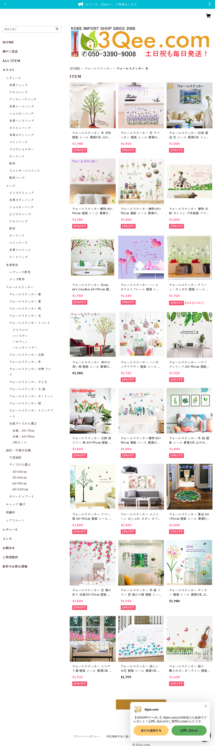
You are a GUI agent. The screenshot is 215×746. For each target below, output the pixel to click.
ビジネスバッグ (20, 214)
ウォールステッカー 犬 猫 (27, 389)
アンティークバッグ (23, 99)
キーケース (17, 156)
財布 (12, 163)
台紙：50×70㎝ (23, 431)
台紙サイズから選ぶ (23, 423)
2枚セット (20, 442)
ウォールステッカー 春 (25, 294)
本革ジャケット (20, 250)
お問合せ (9, 548)
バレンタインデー (25, 348)
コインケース (18, 142)
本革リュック (18, 85)
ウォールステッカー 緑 (25, 403)
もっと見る (141, 704)
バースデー (20, 336)
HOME (75, 68)
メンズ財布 (17, 279)
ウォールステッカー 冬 (25, 316)
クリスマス (20, 330)
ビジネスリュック (21, 193)
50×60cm (20, 478)
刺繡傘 (10, 512)
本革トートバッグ (21, 106)
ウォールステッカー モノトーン (31, 396)
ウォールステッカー (98, 68)
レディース (13, 78)
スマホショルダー (21, 149)
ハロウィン (20, 342)
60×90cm (20, 483)
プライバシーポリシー (86, 736)
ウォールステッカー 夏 (25, 301)
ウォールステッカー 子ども (28, 382)
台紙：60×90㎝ (23, 436)
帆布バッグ (17, 178)
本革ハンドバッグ (21, 121)
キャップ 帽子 (16, 504)
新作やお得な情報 (15, 566)
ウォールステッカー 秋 (25, 309)
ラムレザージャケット (24, 171)
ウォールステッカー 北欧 (26, 355)
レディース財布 (20, 272)
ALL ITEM (11, 61)
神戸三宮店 (10, 51)
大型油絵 (15, 457)
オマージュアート (21, 496)
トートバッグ (18, 257)
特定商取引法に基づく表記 (123, 736)
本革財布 (12, 265)
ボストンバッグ (20, 128)
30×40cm (20, 472)
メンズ (10, 186)
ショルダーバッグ (21, 114)
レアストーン (15, 520)
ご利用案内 (10, 557)
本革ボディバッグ (21, 135)
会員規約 (151, 736)
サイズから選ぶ (20, 465)
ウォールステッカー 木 (25, 362)
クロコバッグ (18, 92)
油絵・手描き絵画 (18, 450)
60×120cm (20, 489)
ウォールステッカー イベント (29, 323)
